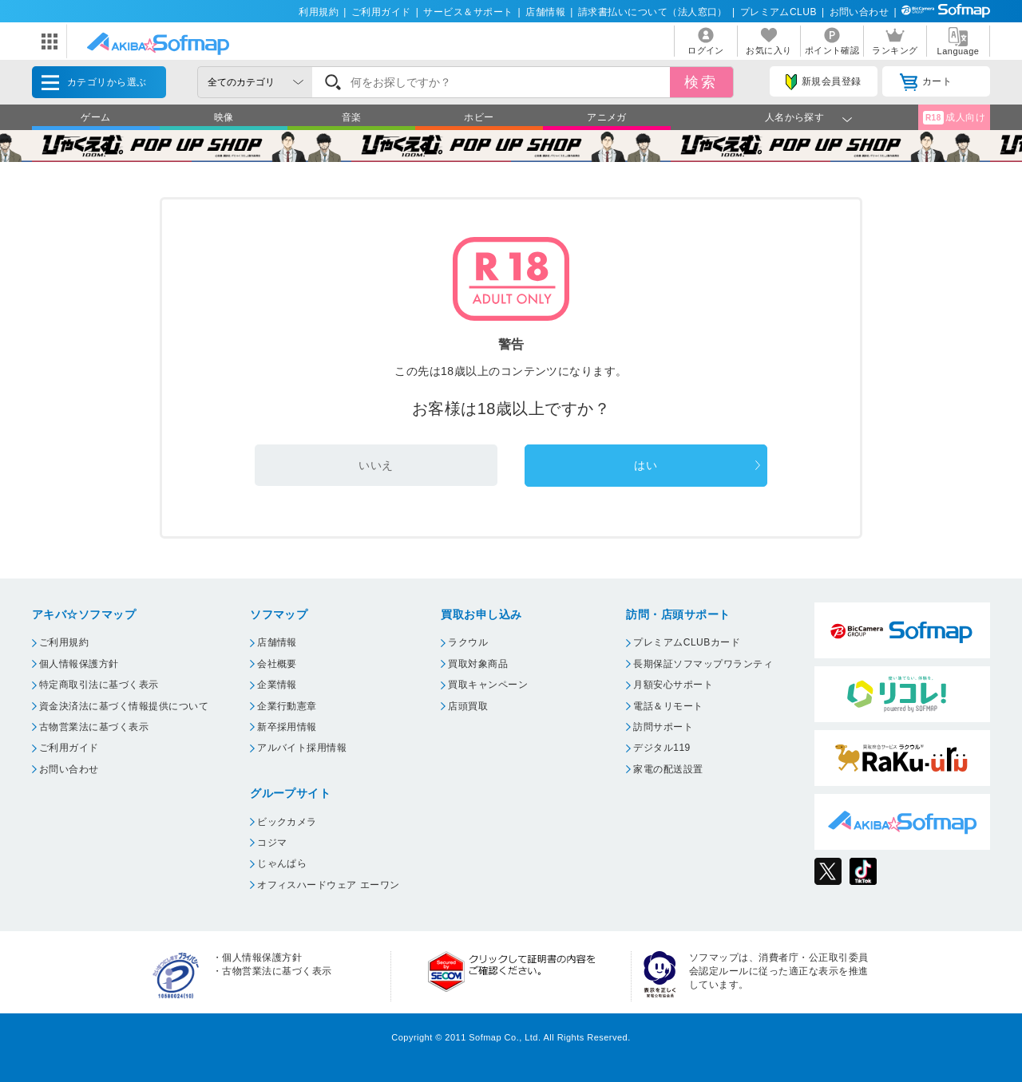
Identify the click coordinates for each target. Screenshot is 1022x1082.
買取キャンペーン (488, 684)
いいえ (375, 465)
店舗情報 (545, 12)
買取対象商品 (478, 663)
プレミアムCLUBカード (686, 642)
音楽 (352, 117)
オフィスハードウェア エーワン (328, 884)
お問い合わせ (859, 12)
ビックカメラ (287, 821)
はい (645, 465)
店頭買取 (468, 706)
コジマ (272, 842)
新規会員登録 (823, 82)
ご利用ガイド (381, 12)
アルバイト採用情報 (302, 747)
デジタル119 (661, 747)
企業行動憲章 (287, 706)
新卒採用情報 (287, 727)
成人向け (954, 117)
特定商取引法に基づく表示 (99, 684)
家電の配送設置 (668, 769)
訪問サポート (663, 727)
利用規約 (319, 12)
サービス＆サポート (468, 12)
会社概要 (277, 663)
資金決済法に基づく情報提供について (123, 706)
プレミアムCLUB (778, 12)
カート (926, 82)
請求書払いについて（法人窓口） (652, 12)
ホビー (478, 117)
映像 (224, 117)
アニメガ (607, 117)
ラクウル (468, 642)
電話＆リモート (668, 706)
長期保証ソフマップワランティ (703, 663)
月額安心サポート (673, 684)
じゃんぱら (282, 863)
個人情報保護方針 (79, 663)
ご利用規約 (64, 642)
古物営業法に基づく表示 (94, 727)
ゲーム (95, 117)
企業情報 (277, 684)
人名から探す (795, 117)
